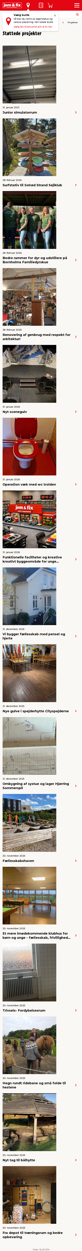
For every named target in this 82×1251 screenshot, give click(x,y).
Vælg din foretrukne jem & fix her (33, 26)
